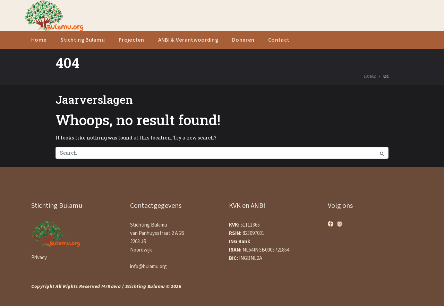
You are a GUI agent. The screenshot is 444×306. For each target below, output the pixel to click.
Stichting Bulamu (82, 40)
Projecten (131, 40)
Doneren (243, 40)
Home (38, 40)
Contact (278, 40)
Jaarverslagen (94, 99)
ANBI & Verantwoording (188, 40)
